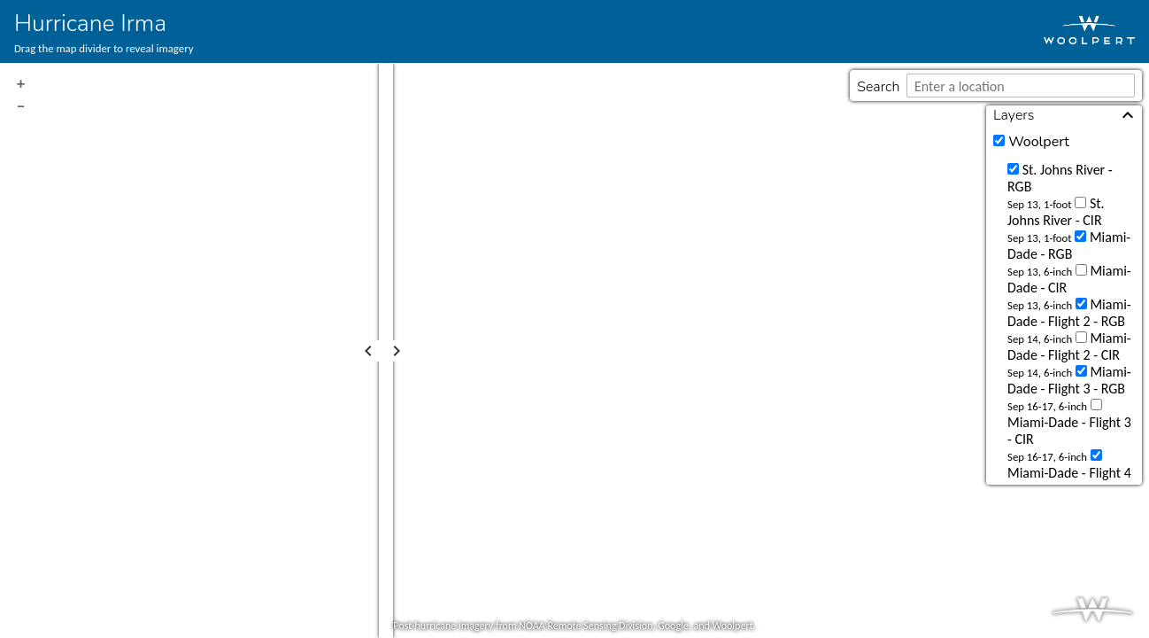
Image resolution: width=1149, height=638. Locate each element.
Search (878, 87)
